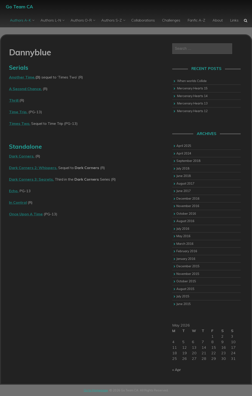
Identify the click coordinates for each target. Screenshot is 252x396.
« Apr (176, 369)
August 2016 (185, 221)
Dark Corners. (21, 156)
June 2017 (183, 191)
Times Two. (19, 123)
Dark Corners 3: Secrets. (31, 179)
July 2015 (182, 296)
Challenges (171, 20)
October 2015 (186, 281)
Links (234, 20)
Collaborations (143, 20)
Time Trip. (18, 112)
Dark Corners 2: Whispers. (33, 167)
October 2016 (186, 213)
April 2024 (183, 153)
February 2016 (186, 251)
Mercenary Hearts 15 (192, 88)
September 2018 (188, 161)
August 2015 (185, 289)
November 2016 (187, 206)
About (217, 20)
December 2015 (188, 266)
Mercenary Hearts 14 (192, 96)
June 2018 (183, 176)
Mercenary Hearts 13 (192, 103)
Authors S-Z (111, 20)
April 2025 (183, 146)
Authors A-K (20, 20)
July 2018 (182, 168)
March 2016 (185, 243)
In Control (18, 202)
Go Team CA (19, 6)
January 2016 (185, 259)
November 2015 (187, 274)
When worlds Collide (192, 81)
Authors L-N (50, 20)
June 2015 (183, 304)
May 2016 (183, 236)
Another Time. (22, 77)
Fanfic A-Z (196, 20)
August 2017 (185, 183)
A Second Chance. (25, 88)
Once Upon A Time (26, 214)
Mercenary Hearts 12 (192, 111)
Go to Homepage (96, 390)
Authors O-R (81, 20)
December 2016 (188, 198)
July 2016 (182, 228)
